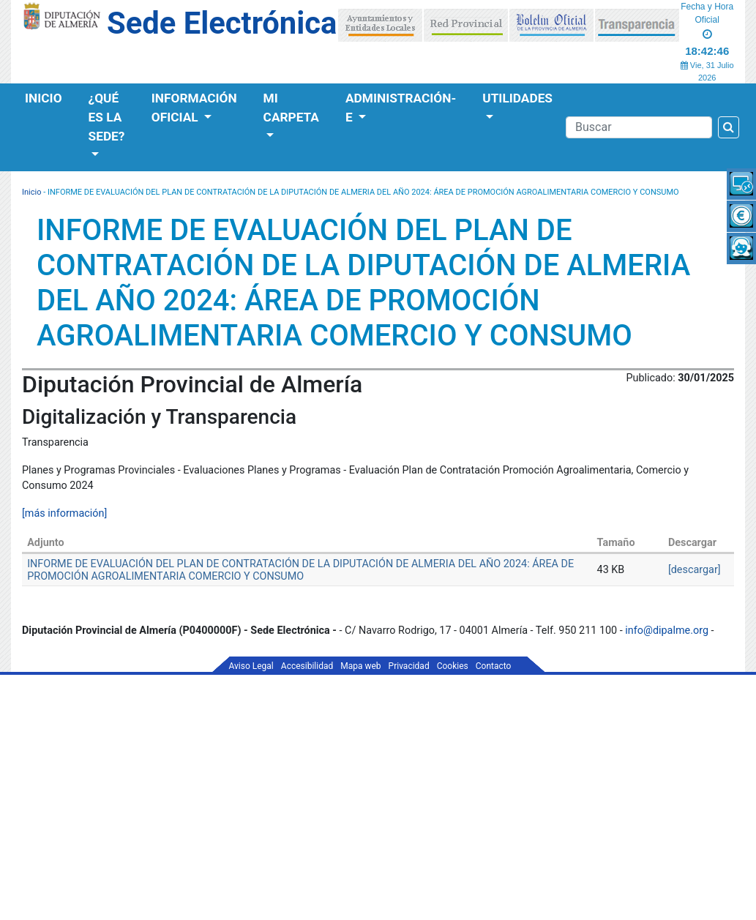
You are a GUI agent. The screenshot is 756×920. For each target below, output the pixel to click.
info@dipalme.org (666, 630)
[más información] (64, 513)
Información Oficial (194, 107)
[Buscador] (639, 127)
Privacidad (409, 666)
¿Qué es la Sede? (107, 117)
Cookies (452, 666)
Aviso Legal (251, 666)
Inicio (43, 98)
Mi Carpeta (291, 107)
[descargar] (694, 570)
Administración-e (400, 107)
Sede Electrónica (222, 23)
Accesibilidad (307, 666)
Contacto (494, 666)
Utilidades (517, 98)
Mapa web (360, 666)
